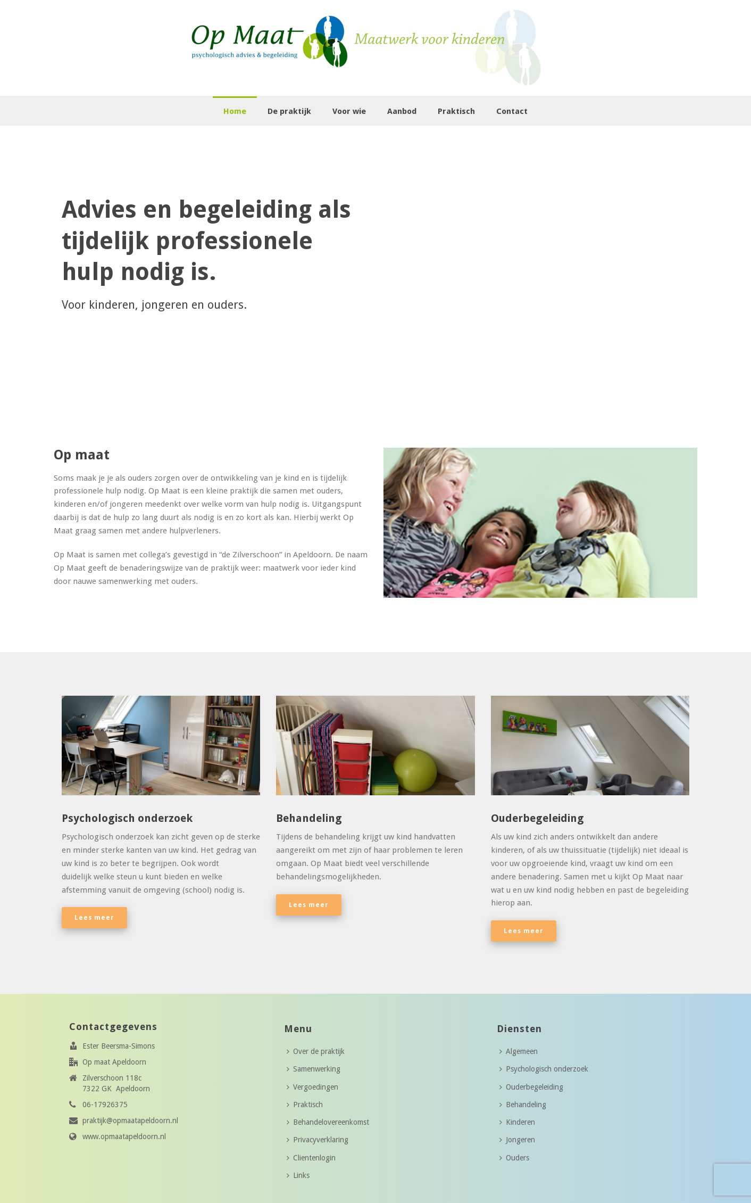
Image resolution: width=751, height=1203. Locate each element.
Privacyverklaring (317, 1139)
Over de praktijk (316, 1051)
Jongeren (517, 1139)
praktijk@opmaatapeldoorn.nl (130, 1120)
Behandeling (522, 1104)
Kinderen (517, 1122)
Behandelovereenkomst (328, 1122)
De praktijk (289, 111)
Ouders (514, 1157)
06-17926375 (105, 1104)
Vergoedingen (312, 1087)
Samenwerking (313, 1069)
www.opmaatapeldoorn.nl (124, 1136)
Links (298, 1175)
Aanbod (401, 111)
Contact (512, 111)
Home (234, 111)
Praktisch (456, 111)
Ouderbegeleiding (531, 1087)
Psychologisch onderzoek (543, 1069)
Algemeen (518, 1051)
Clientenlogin (311, 1157)
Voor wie (349, 111)
